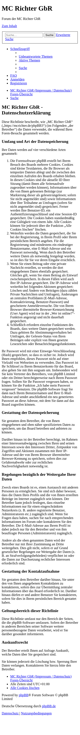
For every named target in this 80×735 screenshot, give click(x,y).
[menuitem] (35, 56)
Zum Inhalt (9, 26)
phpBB (23, 695)
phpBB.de (49, 706)
